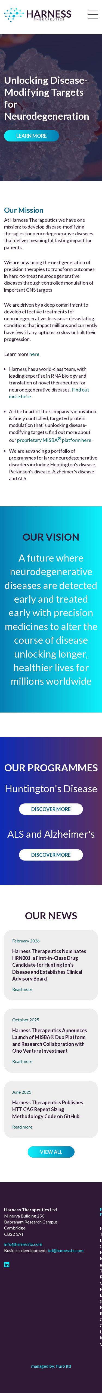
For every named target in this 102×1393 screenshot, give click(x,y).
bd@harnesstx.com (66, 1250)
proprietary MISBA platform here (54, 440)
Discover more (51, 809)
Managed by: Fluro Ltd (51, 1366)
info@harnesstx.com (23, 1244)
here (34, 354)
